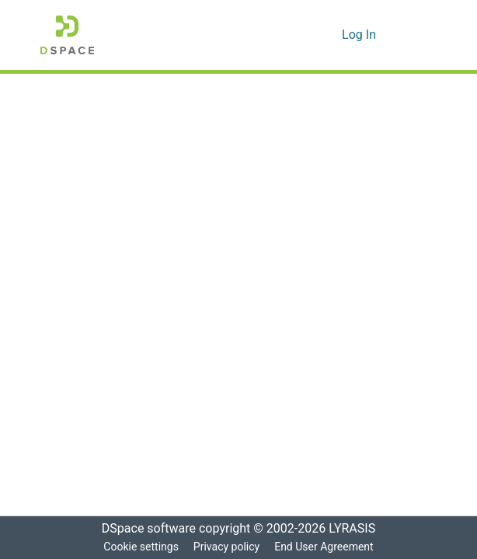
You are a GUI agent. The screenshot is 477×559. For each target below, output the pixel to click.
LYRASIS (356, 528)
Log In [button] (360, 34)
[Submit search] (305, 35)
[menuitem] (328, 35)
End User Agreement (325, 547)
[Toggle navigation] (415, 35)
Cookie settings (139, 547)
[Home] (67, 35)
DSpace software (143, 528)
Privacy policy (225, 547)
